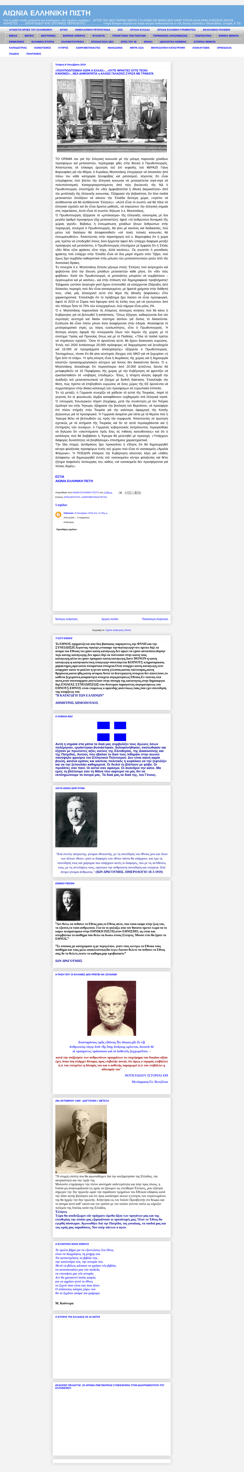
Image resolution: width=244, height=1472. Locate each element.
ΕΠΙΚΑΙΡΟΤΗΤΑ (72, 497)
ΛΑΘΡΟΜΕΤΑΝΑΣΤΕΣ (88, 47)
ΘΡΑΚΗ (148, 41)
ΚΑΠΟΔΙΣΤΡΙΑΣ (18, 47)
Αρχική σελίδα (109, 619)
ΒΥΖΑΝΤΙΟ (99, 35)
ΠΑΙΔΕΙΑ (14, 53)
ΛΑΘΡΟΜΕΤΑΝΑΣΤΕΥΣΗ (94, 497)
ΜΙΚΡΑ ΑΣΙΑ (137, 47)
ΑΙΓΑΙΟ (64, 29)
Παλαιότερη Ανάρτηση (155, 619)
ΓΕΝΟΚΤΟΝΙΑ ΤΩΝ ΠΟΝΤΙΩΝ (129, 35)
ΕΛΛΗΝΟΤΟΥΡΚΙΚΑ (73, 41)
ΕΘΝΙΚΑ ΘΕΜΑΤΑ (229, 35)
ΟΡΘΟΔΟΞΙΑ (224, 47)
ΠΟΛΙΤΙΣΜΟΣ (33, 53)
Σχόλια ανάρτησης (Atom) (118, 630)
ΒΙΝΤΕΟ (29, 35)
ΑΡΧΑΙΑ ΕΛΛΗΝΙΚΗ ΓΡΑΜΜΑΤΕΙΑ (176, 29)
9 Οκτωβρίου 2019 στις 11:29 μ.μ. (91, 513)
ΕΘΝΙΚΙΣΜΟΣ (16, 41)
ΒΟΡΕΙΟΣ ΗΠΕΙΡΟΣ (74, 35)
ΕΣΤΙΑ (59, 476)
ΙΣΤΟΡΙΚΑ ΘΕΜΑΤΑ (204, 41)
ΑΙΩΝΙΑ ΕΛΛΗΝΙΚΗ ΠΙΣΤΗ (47, 13)
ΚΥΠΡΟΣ (63, 47)
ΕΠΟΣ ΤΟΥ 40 (128, 41)
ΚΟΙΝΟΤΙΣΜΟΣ (42, 47)
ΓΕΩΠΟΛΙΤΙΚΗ (203, 35)
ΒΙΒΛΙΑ (13, 35)
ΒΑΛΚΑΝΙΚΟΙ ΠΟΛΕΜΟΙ (216, 29)
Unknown (69, 513)
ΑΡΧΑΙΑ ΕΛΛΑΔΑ (140, 29)
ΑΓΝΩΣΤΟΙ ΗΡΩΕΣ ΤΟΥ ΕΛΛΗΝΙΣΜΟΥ (30, 29)
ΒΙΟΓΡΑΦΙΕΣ (48, 35)
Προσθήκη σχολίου (67, 529)
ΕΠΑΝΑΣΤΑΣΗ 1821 (102, 41)
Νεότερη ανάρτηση (66, 619)
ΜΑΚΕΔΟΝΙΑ (115, 47)
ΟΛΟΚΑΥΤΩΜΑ (201, 47)
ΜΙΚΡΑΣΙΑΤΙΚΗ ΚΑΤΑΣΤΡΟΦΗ (168, 47)
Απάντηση (69, 522)
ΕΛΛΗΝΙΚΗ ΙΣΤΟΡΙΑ (43, 41)
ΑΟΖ (120, 29)
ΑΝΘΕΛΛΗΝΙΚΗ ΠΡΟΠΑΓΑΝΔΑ (92, 29)
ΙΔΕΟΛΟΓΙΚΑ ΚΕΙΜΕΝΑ (173, 41)
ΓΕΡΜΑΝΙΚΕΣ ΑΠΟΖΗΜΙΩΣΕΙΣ (170, 35)
